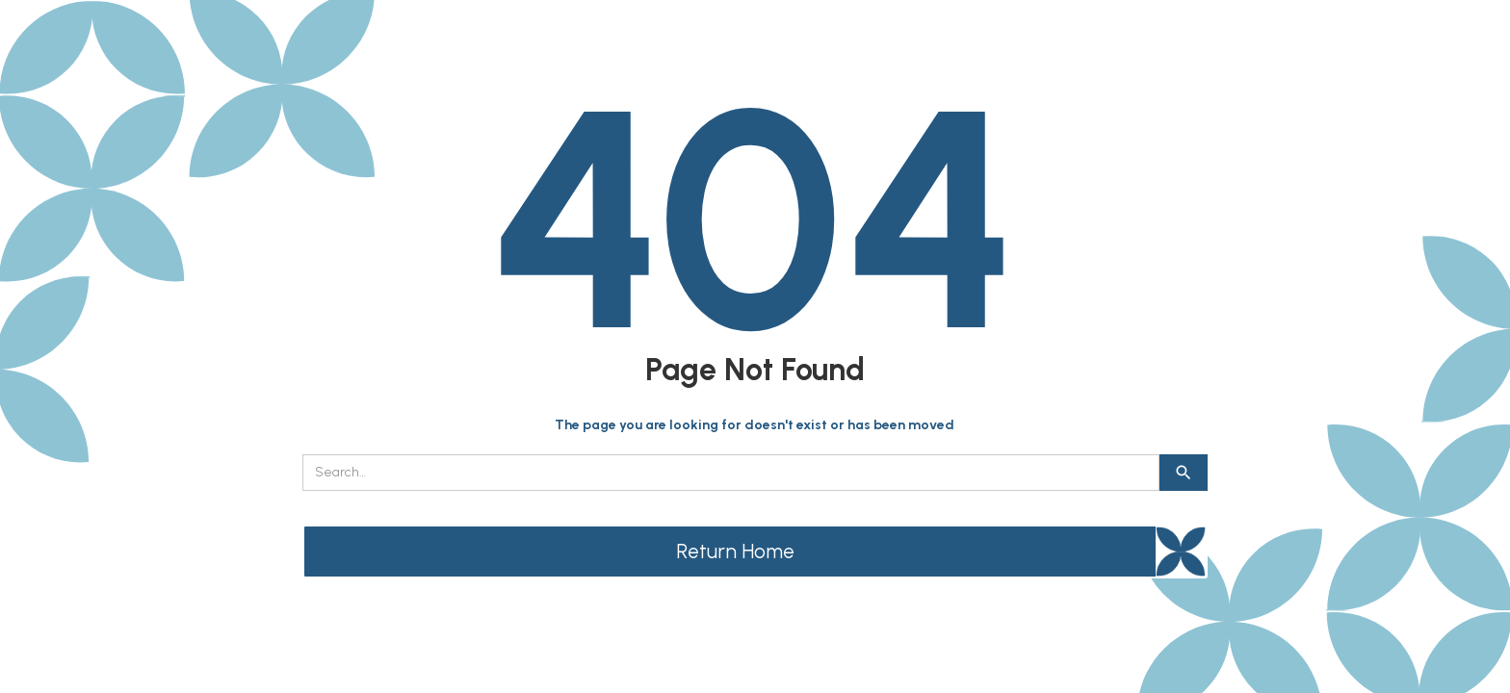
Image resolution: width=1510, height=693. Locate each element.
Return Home (735, 551)
